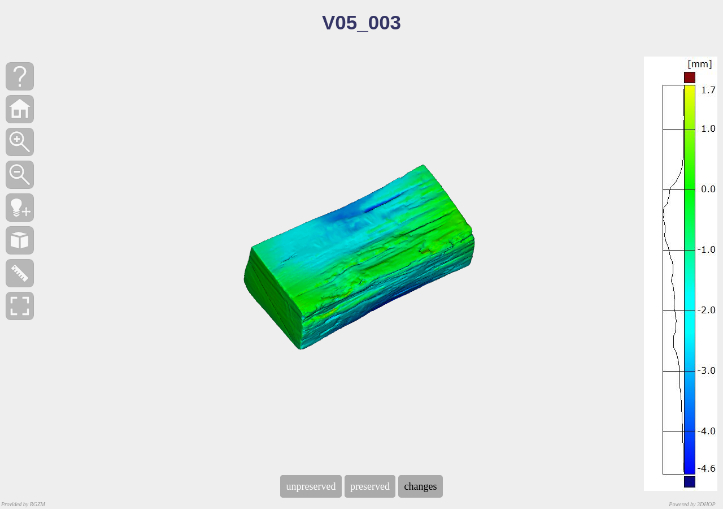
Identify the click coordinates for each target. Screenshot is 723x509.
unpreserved (311, 486)
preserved (370, 486)
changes (420, 486)
